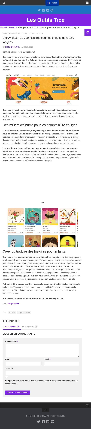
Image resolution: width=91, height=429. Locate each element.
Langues (17, 33)
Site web (9, 368)
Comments (12, 326)
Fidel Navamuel (12, 47)
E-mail (47, 359)
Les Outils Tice (46, 20)
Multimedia (37, 33)
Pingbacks (30, 326)
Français (13, 27)
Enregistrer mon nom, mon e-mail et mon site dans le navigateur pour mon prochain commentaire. (41, 382)
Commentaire (11, 342)
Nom (7, 359)
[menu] (52, 3)
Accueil (3, 27)
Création (12, 313)
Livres (27, 33)
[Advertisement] (42, 183)
